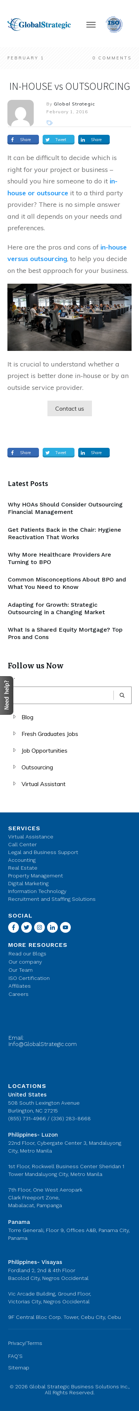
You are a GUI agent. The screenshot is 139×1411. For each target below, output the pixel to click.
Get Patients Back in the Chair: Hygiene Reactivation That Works (64, 533)
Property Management (35, 876)
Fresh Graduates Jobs (49, 733)
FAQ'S (15, 1356)
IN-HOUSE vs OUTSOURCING (69, 86)
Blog (27, 717)
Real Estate (22, 868)
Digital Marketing (28, 883)
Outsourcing (37, 767)
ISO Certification (29, 978)
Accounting (22, 860)
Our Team (21, 970)
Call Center (22, 844)
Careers (19, 994)
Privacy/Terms (25, 1343)
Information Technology (37, 891)
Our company (25, 962)
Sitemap (18, 1368)
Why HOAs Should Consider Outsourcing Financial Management (65, 508)
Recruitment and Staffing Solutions (52, 899)
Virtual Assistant (43, 784)
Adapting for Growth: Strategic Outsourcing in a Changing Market (56, 608)
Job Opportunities (44, 750)
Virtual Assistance (30, 837)
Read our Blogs (27, 954)
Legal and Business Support (43, 852)
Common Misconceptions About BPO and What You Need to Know (67, 583)
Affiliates (20, 986)
